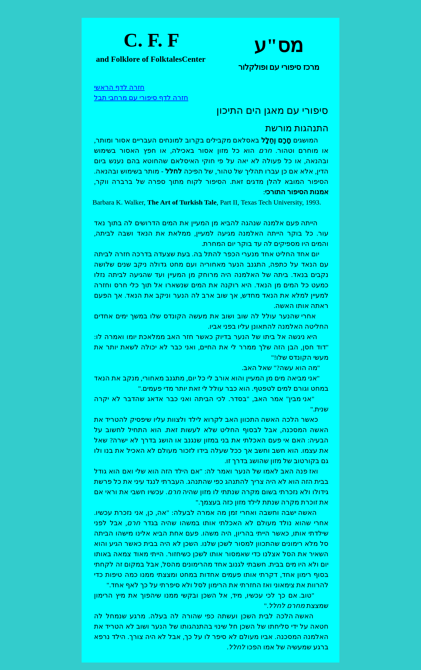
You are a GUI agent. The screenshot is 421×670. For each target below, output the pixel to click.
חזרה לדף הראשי (119, 87)
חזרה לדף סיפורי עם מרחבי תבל (141, 97)
